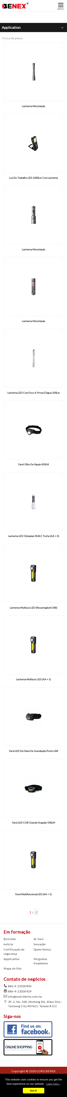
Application (11, 959)
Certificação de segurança (14, 951)
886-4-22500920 (19, 986)
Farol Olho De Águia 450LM (33, 464)
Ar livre (39, 939)
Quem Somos (42, 949)
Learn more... (53, 1084)
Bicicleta (10, 939)
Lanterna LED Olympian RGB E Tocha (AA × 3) (33, 536)
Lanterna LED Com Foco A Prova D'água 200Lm (34, 392)
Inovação (40, 944)
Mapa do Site (13, 968)
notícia (8, 944)
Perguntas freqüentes (41, 961)
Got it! (33, 1090)
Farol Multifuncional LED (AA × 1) (33, 894)
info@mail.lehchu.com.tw (25, 996)
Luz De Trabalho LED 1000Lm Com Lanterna (33, 177)
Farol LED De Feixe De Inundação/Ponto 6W (33, 750)
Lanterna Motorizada (33, 106)
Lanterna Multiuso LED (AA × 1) (33, 679)
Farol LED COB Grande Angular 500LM (33, 822)
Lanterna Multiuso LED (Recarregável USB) (33, 607)
